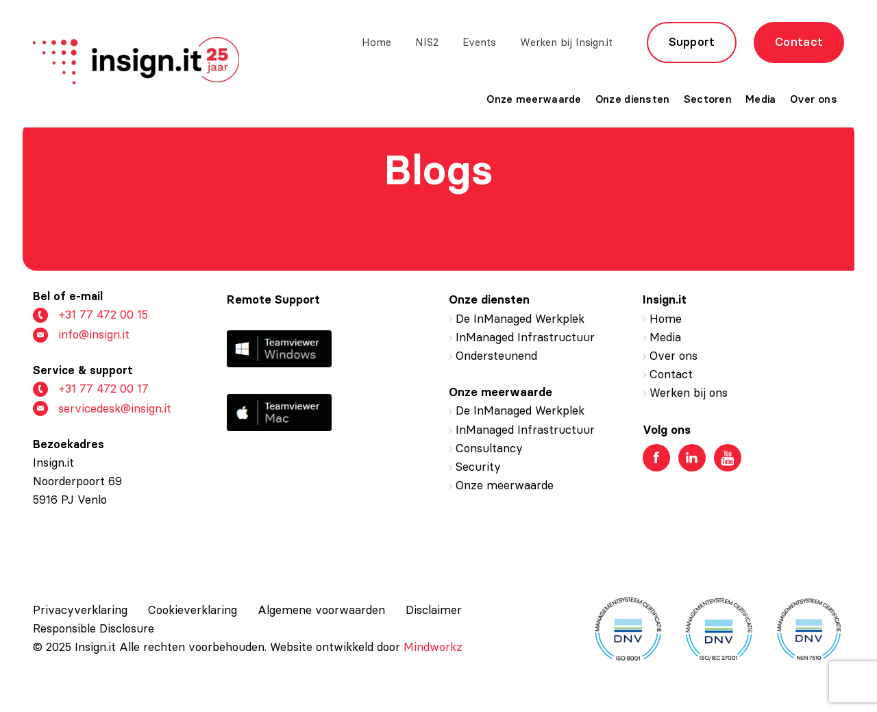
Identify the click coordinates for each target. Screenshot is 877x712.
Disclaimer (434, 609)
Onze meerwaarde (534, 99)
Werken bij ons (689, 392)
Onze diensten (632, 99)
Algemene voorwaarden (321, 609)
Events (479, 42)
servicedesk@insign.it (102, 409)
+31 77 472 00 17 (91, 389)
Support (692, 41)
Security (478, 466)
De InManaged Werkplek (520, 318)
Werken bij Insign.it (566, 42)
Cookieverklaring (192, 609)
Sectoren (708, 99)
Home (376, 42)
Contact (799, 41)
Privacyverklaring (80, 609)
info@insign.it (81, 335)
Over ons (813, 99)
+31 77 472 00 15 (90, 315)
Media (760, 99)
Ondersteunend (496, 355)
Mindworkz (433, 646)
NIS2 (426, 42)
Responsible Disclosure (93, 628)
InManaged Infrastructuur (525, 337)
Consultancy (489, 448)
